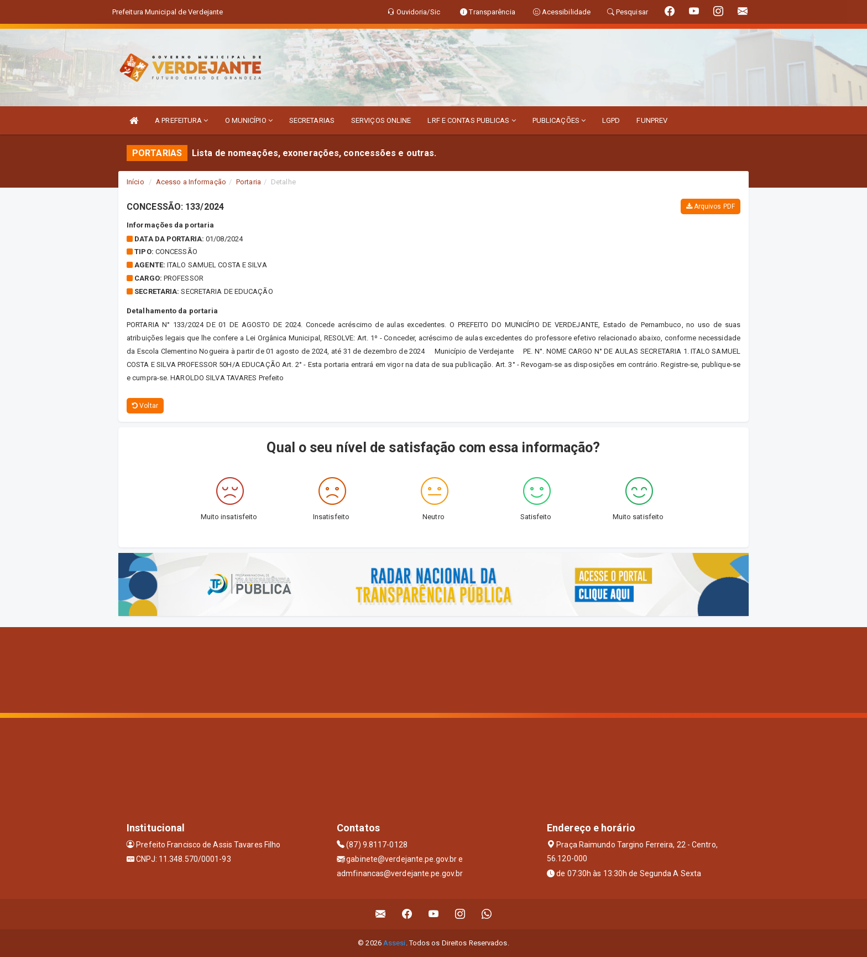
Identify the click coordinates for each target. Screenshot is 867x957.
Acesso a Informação (191, 182)
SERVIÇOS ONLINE (381, 120)
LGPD (611, 120)
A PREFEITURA (181, 120)
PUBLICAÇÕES (559, 120)
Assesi (394, 943)
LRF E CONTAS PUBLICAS (471, 120)
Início (135, 182)
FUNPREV (651, 120)
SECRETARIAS (312, 120)
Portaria (248, 182)
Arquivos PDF (710, 206)
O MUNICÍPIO (249, 120)
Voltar (145, 406)
